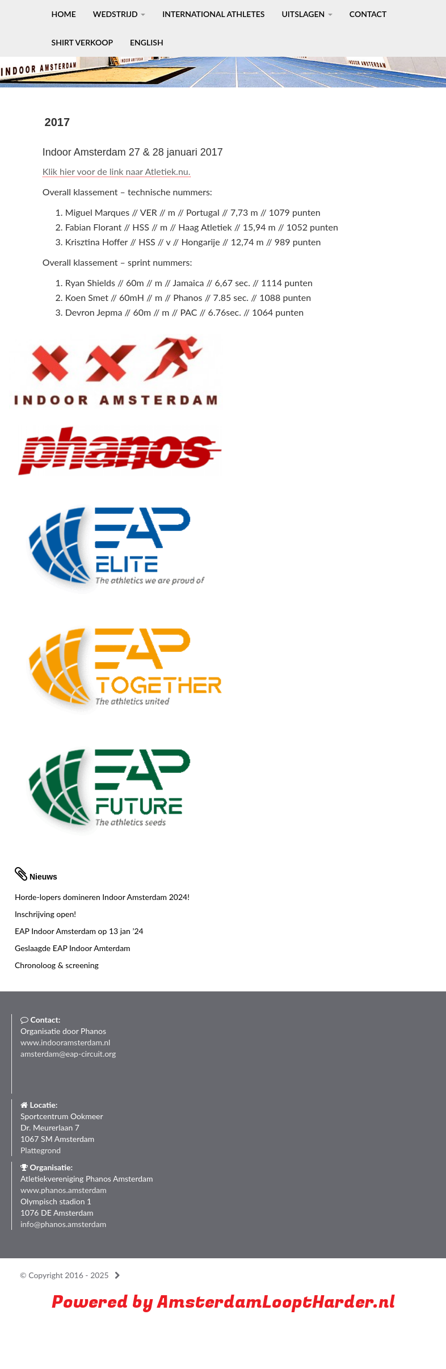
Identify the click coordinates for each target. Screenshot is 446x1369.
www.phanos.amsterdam (63, 1190)
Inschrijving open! (45, 914)
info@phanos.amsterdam (63, 1224)
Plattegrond (40, 1150)
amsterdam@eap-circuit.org (68, 1053)
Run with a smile (97, 1329)
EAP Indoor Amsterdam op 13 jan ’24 (79, 931)
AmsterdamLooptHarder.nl (276, 1302)
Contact (368, 14)
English (146, 42)
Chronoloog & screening (57, 965)
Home (64, 14)
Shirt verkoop (82, 42)
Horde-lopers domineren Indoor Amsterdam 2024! (102, 897)
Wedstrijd (119, 14)
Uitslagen (306, 14)
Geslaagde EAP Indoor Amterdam (73, 948)
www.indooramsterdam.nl (65, 1042)
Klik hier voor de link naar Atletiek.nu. (117, 171)
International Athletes (213, 14)
